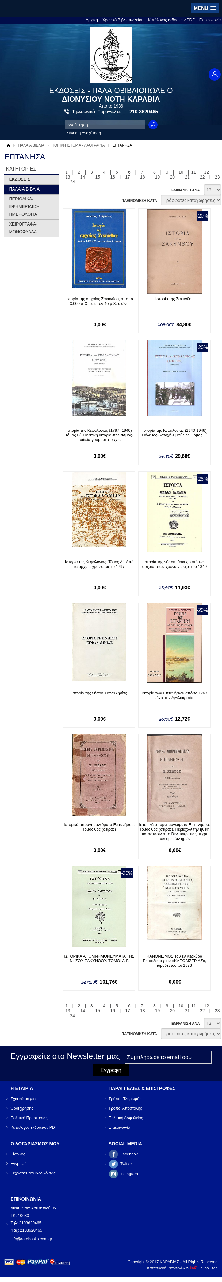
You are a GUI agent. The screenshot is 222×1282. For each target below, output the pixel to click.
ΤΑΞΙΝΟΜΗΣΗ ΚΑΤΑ (139, 201)
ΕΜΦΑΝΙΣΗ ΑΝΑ (185, 190)
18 (142, 177)
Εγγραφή (18, 1163)
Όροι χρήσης (21, 1108)
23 (217, 177)
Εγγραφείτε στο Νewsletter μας (65, 1056)
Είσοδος (17, 1154)
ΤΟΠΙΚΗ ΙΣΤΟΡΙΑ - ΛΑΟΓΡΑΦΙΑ (78, 145)
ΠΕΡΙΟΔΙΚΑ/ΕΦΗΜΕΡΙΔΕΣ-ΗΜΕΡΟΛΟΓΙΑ (24, 206)
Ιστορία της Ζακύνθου (174, 299)
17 (127, 177)
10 (180, 172)
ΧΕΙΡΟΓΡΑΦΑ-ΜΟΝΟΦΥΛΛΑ (23, 228)
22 (202, 177)
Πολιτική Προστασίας (28, 1117)
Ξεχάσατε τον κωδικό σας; (33, 1173)
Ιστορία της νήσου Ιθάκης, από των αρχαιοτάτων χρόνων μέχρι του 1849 (174, 564)
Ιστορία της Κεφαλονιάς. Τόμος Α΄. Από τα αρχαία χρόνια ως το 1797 (99, 564)
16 (112, 177)
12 (206, 172)
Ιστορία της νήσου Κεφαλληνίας (99, 693)
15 (97, 177)
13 (67, 177)
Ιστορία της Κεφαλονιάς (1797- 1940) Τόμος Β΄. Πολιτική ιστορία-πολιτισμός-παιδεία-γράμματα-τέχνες (99, 435)
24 (72, 181)
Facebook (129, 1154)
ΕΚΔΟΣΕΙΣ (19, 179)
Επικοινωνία (210, 20)
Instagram (129, 1173)
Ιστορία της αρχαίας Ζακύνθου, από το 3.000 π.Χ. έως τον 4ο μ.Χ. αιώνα (99, 301)
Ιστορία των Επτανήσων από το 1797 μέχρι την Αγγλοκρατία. (175, 695)
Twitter (126, 1164)
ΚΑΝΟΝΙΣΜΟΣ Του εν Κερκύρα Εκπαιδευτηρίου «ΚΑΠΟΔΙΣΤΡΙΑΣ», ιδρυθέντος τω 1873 (174, 961)
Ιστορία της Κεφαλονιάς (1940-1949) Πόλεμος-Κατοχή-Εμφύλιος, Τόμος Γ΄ (174, 432)
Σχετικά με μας (23, 1098)
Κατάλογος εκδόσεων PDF (171, 20)
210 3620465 (143, 111)
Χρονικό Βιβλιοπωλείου (123, 20)
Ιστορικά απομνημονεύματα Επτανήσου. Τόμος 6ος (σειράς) (99, 827)
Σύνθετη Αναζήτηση (84, 133)
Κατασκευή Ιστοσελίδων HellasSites (182, 1268)
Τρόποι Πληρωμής (125, 1098)
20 (172, 177)
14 (82, 177)
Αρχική (92, 20)
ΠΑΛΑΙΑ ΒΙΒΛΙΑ (31, 145)
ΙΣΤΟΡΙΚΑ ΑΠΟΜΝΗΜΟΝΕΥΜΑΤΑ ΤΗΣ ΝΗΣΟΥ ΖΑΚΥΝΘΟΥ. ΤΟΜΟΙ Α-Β (99, 958)
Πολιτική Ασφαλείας (126, 1117)
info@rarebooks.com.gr (31, 1239)
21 (187, 177)
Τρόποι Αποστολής (125, 1108)
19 (157, 177)
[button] (205, 8)
